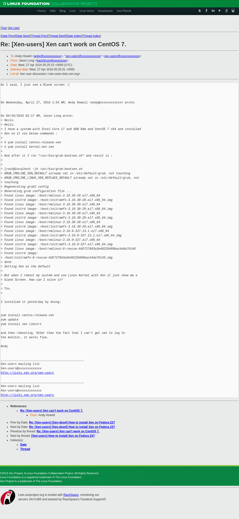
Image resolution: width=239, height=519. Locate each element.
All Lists (14, 28)
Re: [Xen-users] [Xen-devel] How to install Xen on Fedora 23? (72, 422)
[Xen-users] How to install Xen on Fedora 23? (63, 436)
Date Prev (7, 36)
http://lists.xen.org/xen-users (27, 373)
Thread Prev (39, 36)
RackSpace (70, 495)
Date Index (74, 36)
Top (3, 28)
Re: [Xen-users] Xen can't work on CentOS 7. (51, 410)
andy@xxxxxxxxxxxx (47, 56)
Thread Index (91, 36)
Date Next (22, 36)
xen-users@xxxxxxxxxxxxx (83, 56)
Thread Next (57, 36)
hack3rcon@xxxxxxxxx (52, 60)
